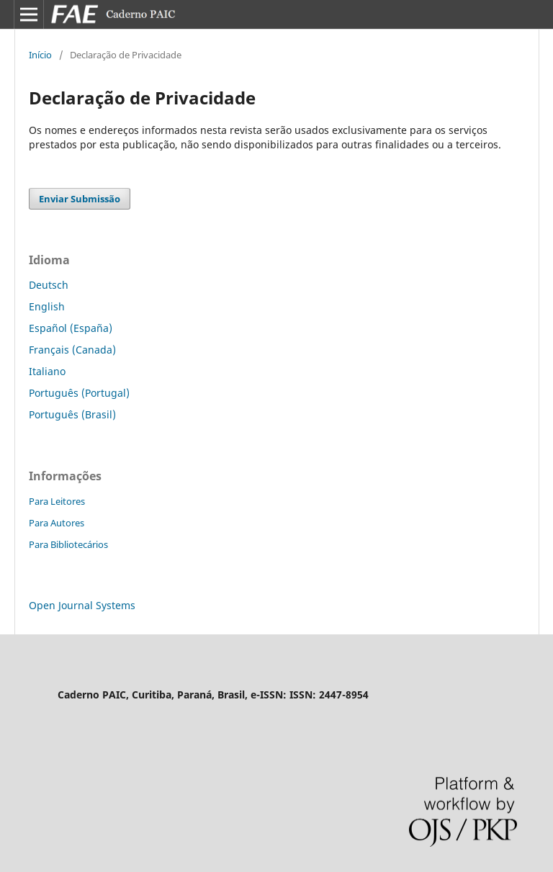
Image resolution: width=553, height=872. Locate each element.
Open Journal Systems (82, 605)
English (47, 306)
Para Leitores (57, 501)
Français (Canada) (72, 349)
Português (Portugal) (79, 393)
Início (40, 54)
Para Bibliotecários (68, 544)
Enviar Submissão (79, 198)
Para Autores (56, 522)
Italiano (47, 371)
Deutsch (48, 285)
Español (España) (70, 328)
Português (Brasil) (72, 414)
